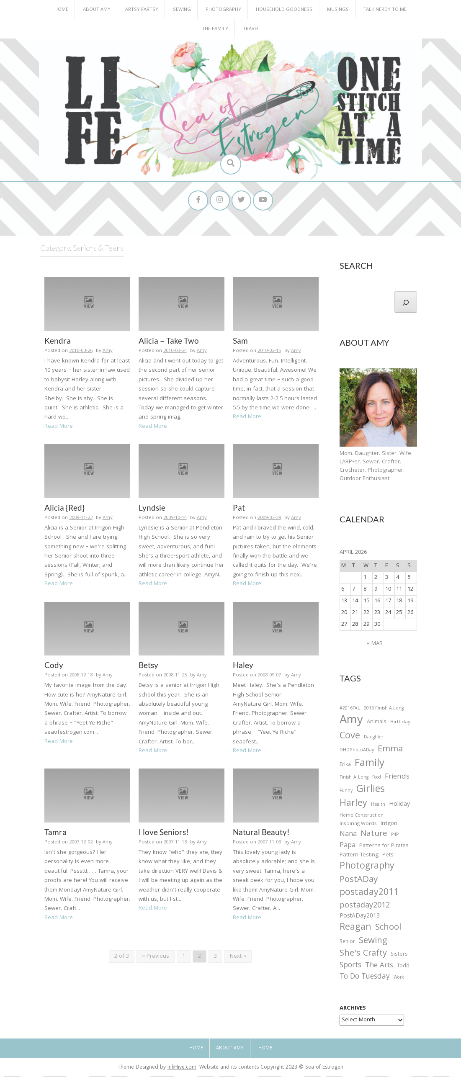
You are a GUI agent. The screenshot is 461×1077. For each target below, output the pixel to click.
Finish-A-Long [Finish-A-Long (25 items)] (354, 778)
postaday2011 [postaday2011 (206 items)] (369, 894)
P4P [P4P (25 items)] (395, 836)
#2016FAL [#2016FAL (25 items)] (350, 709)
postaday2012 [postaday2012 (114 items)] (365, 907)
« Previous (155, 957)
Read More (58, 427)
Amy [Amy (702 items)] (351, 722)
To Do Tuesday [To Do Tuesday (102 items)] (365, 978)
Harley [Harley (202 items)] (353, 805)
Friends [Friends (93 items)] (397, 778)
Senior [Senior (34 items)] (347, 943)
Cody (53, 666)
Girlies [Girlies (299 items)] (370, 791)
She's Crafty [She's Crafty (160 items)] (363, 954)
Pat (239, 508)
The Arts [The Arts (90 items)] (379, 967)
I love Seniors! (164, 833)
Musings (338, 9)
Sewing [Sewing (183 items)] (373, 942)
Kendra (57, 341)
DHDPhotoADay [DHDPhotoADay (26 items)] (357, 751)
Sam (240, 341)
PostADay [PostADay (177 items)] (359, 881)
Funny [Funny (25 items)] (346, 792)
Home (61, 9)
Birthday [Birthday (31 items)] (400, 723)
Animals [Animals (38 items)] (376, 723)
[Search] (405, 303)
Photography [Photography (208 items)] (367, 867)
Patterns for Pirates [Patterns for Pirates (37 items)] (384, 847)
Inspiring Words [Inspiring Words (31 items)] (358, 825)
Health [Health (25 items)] (378, 806)
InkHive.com (181, 1068)
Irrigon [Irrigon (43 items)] (389, 825)
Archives (353, 1009)
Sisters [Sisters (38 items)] (399, 955)
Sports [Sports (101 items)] (350, 967)
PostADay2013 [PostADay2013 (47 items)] (360, 917)
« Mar (375, 644)
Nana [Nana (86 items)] (348, 835)
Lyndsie (152, 508)
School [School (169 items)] (388, 929)
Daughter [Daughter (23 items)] (373, 738)
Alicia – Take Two (169, 341)
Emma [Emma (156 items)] (390, 751)
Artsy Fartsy (141, 9)
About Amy (97, 9)
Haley (243, 666)
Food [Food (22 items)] (376, 778)
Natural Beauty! (261, 833)
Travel (251, 29)
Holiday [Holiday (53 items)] (399, 806)
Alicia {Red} (64, 508)
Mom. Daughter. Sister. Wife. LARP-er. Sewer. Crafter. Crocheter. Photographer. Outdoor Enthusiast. (376, 467)
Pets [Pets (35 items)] (387, 857)
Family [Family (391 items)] (369, 765)
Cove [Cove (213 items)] (350, 738)
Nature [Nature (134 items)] (374, 835)
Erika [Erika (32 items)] (345, 766)
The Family (215, 29)
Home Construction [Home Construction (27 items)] (362, 816)
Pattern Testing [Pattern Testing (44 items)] (359, 857)
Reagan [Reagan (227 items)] (355, 929)
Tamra (55, 833)
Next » (238, 957)
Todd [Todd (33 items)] (403, 968)
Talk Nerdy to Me (385, 9)
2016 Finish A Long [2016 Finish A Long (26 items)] (384, 709)
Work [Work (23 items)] (399, 979)
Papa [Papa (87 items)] (347, 846)
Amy (108, 352)
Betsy (148, 666)
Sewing (182, 9)
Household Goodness (284, 9)
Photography (223, 9)
